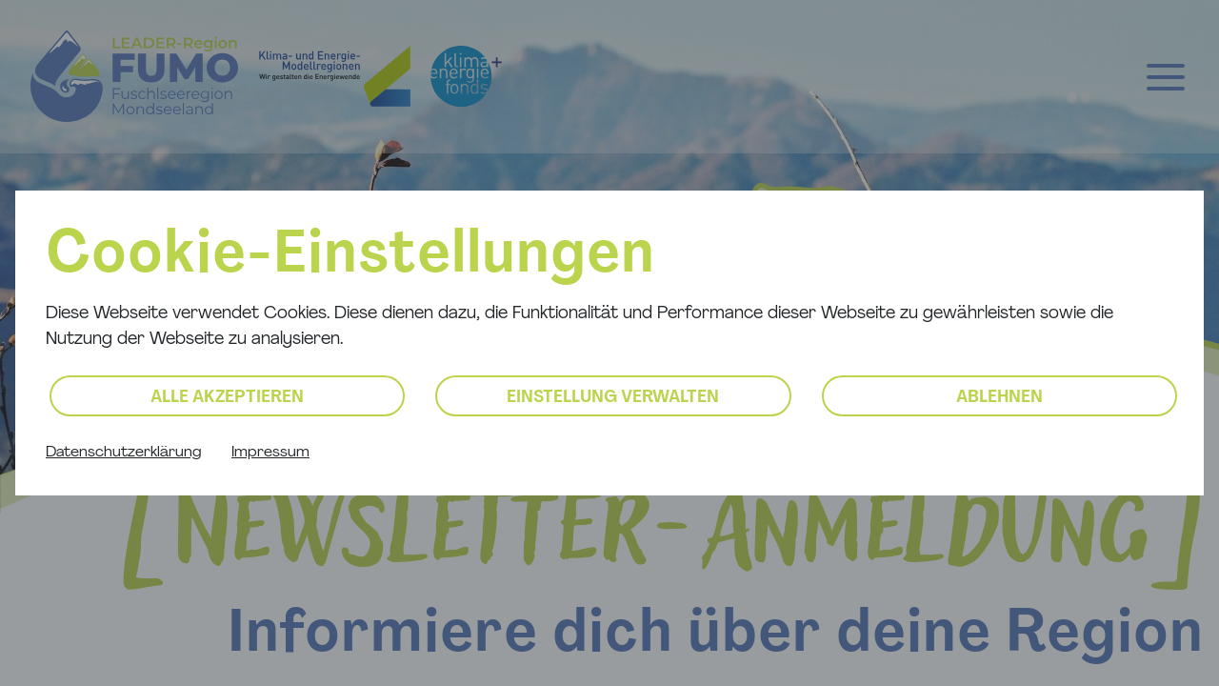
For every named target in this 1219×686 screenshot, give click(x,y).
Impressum (270, 452)
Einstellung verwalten (613, 398)
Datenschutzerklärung (123, 452)
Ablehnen (999, 398)
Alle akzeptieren (227, 398)
